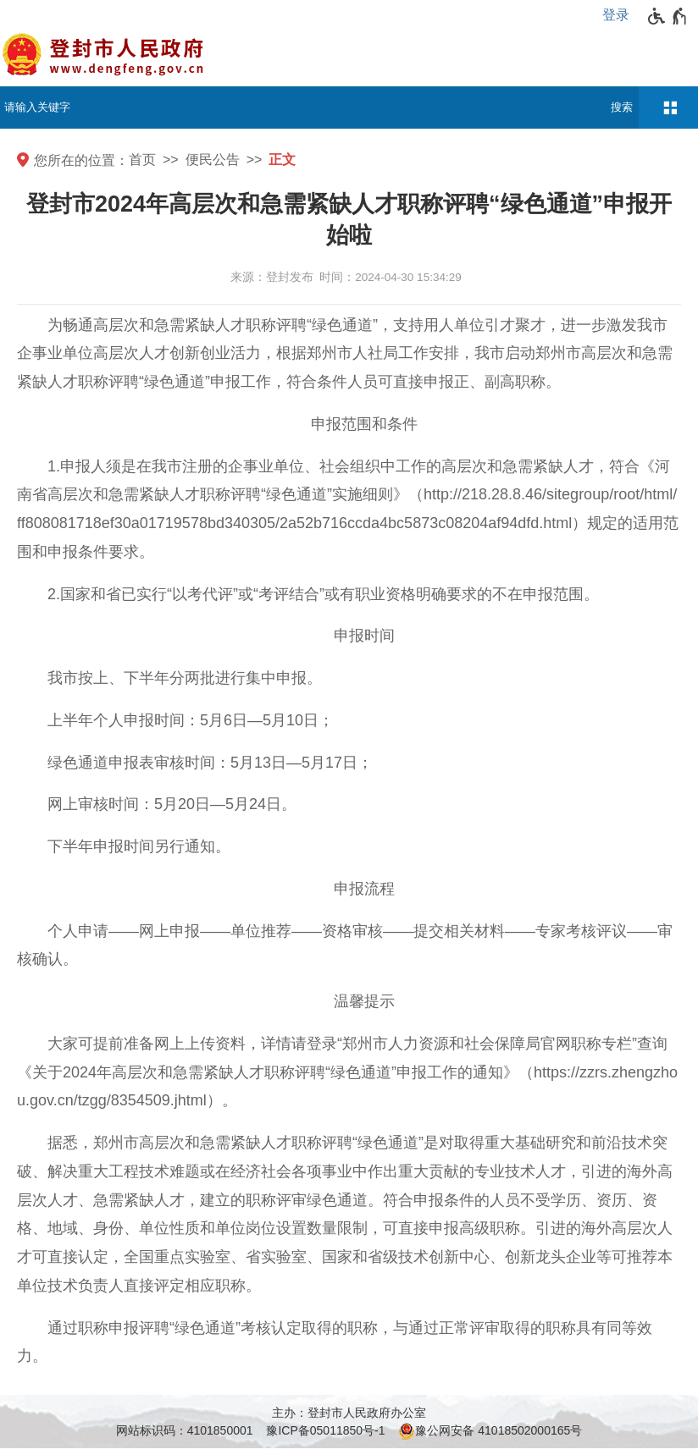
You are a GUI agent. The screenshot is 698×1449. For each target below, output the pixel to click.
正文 (282, 159)
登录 (615, 15)
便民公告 (213, 159)
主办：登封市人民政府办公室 (349, 1412)
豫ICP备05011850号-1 (325, 1430)
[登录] (620, 15)
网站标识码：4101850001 (184, 1430)
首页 (142, 159)
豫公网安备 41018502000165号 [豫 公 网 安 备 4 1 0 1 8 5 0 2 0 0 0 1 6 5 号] (490, 1431)
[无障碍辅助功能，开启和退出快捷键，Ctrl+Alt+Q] (668, 16)
